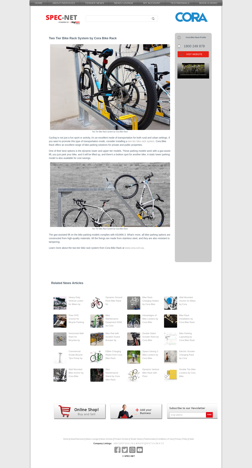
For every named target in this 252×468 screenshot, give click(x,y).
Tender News (136, 439)
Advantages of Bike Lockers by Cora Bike (150, 318)
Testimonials (149, 439)
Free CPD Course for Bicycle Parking (76, 318)
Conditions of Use (165, 439)
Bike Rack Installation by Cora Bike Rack (187, 318)
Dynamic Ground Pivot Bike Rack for (114, 300)
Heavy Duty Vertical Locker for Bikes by (76, 300)
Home (66, 439)
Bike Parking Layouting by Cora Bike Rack (187, 336)
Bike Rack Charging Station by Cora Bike (150, 300)
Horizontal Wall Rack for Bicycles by (76, 336)
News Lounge (92, 439)
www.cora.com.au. (135, 248)
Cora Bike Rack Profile (196, 37)
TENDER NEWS (94, 3)
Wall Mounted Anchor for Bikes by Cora (187, 300)
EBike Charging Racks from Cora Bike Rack (114, 354)
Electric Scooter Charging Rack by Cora (187, 354)
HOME (39, 3)
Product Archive (121, 439)
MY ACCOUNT (151, 3)
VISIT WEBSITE (194, 54)
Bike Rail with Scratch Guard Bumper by (113, 336)
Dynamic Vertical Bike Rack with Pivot (150, 372)
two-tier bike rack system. (141, 141)
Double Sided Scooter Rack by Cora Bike (150, 336)
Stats (191, 439)
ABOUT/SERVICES (64, 3)
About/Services (77, 439)
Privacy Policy (181, 439)
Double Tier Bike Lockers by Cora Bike (187, 372)
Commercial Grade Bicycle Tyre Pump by (76, 354)
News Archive (106, 439)
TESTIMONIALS (179, 3)
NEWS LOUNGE (123, 3)
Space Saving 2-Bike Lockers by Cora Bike (150, 354)
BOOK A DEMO (208, 3)
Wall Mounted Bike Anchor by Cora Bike (76, 372)
